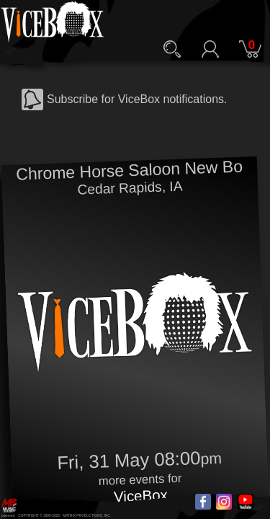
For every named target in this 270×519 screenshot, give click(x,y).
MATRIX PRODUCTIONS (82, 516)
